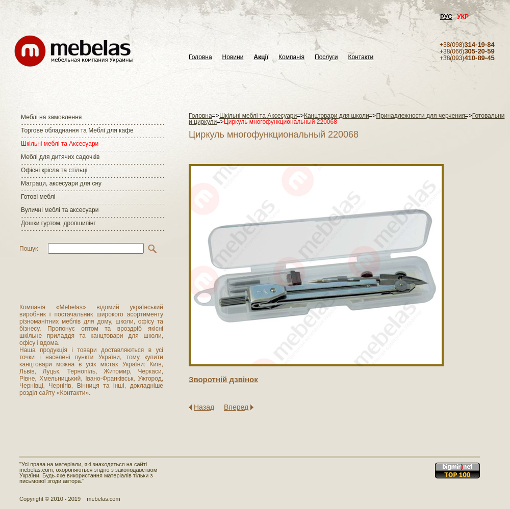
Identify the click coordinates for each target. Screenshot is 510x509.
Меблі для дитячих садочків (60, 156)
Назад (204, 407)
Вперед (236, 407)
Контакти (360, 57)
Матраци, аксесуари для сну (61, 183)
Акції (260, 57)
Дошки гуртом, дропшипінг (58, 223)
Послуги (326, 57)
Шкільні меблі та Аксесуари (59, 143)
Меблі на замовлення (51, 117)
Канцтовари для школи (336, 115)
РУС (446, 16)
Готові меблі (38, 196)
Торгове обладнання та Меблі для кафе (77, 130)
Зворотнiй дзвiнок (223, 379)
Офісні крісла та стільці (54, 170)
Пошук (28, 248)
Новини (233, 57)
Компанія (291, 57)
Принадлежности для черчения (421, 115)
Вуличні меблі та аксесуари (59, 209)
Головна (200, 57)
